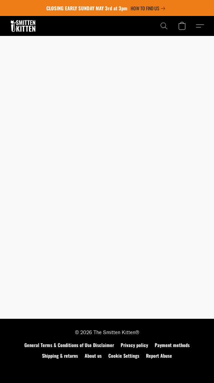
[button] (24, 26)
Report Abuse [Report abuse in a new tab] (159, 355)
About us (93, 355)
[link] (149, 8)
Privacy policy (134, 344)
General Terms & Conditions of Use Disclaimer (69, 344)
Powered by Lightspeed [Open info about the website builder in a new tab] (107, 368)
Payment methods (172, 344)
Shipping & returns (60, 355)
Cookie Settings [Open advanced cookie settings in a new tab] (123, 355)
